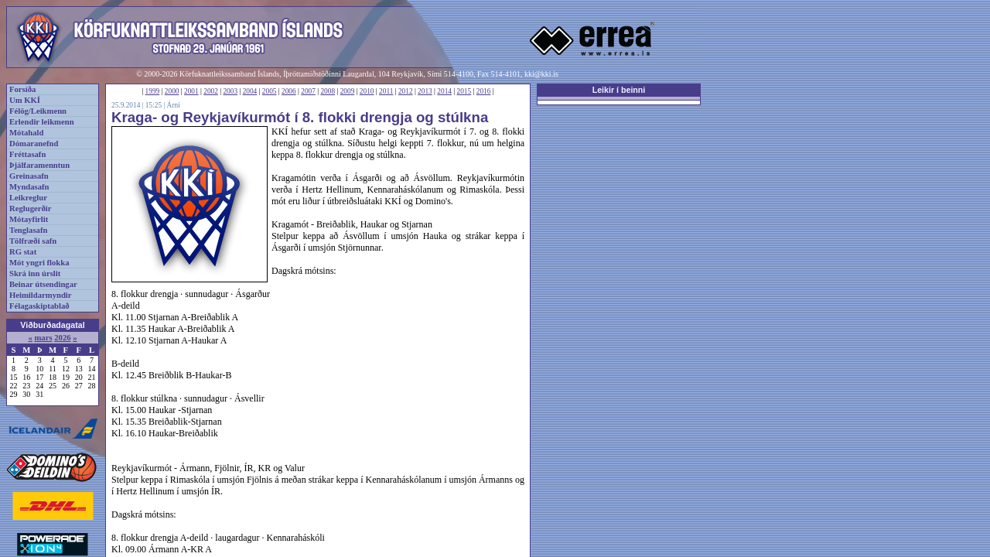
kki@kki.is (541, 74)
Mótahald (26, 132)
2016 (483, 91)
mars (43, 337)
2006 (289, 91)
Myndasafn (29, 187)
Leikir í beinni (619, 89)
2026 (62, 337)
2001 (191, 91)
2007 (308, 91)
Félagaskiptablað (39, 306)
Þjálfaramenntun (39, 165)
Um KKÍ (24, 100)
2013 (425, 91)
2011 (386, 91)
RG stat (22, 252)
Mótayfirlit (28, 219)
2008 (327, 91)
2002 (210, 91)
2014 (444, 91)
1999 (152, 91)
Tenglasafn (28, 230)
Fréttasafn (27, 154)
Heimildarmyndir (40, 295)
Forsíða (22, 89)
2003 (230, 91)
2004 (250, 91)
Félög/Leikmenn (38, 111)
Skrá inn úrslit (34, 273)
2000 (172, 91)
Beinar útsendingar (43, 284)
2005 (269, 91)
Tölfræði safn (32, 241)
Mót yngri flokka (39, 262)
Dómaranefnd (33, 143)
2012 (405, 91)
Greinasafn (29, 176)
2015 (464, 91)
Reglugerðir (30, 208)
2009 (347, 91)
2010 (367, 91)
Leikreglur (28, 197)
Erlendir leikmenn (41, 122)
